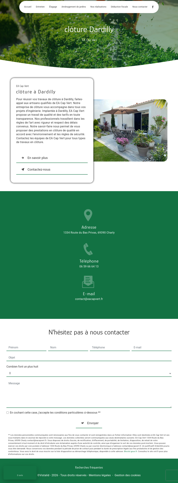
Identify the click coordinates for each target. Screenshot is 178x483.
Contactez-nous (35, 169)
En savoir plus (34, 158)
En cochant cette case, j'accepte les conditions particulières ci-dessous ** (55, 407)
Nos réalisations (98, 7)
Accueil (27, 7)
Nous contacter (140, 7)
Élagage (53, 7)
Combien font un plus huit (22, 361)
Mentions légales (100, 475)
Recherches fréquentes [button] (89, 467)
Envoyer (93, 417)
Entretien (40, 7)
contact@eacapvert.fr (89, 293)
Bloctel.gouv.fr (130, 446)
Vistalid (44, 475)
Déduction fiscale (119, 7)
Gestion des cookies (128, 475)
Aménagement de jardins (74, 7)
